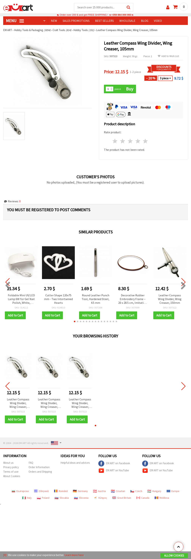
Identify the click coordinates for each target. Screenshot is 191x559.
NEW (54, 21)
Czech (136, 491)
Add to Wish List (168, 56)
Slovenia (81, 497)
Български (20, 491)
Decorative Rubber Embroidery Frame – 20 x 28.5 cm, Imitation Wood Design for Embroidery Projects (132, 299)
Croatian (118, 491)
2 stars (123, 141)
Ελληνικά (41, 491)
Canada (142, 498)
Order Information (39, 467)
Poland (43, 497)
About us (8, 462)
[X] (4, 555)
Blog (144, 21)
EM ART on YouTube (113, 471)
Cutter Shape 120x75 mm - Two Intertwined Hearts (58, 299)
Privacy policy (11, 467)
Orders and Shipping (40, 471)
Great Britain (121, 498)
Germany (80, 491)
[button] (74, 321)
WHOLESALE (127, 21)
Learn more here (74, 555)
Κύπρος (100, 498)
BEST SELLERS (104, 21)
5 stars (145, 141)
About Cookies (11, 476)
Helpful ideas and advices (75, 462)
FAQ (31, 462)
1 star (115, 141)
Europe (173, 491)
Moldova (162, 498)
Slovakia (62, 497)
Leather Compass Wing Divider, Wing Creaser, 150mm (169, 299)
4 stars (138, 141)
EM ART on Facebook (114, 463)
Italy (27, 497)
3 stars (130, 141)
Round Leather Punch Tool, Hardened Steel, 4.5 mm (95, 299)
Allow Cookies (174, 555)
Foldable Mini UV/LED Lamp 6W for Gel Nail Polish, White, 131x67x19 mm (21, 299)
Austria (99, 491)
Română (61, 491)
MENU (15, 20)
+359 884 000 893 (121, 14)
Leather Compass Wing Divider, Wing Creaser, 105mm (18, 403)
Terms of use (10, 471)
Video (158, 21)
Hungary (154, 491)
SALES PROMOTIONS (76, 21)
